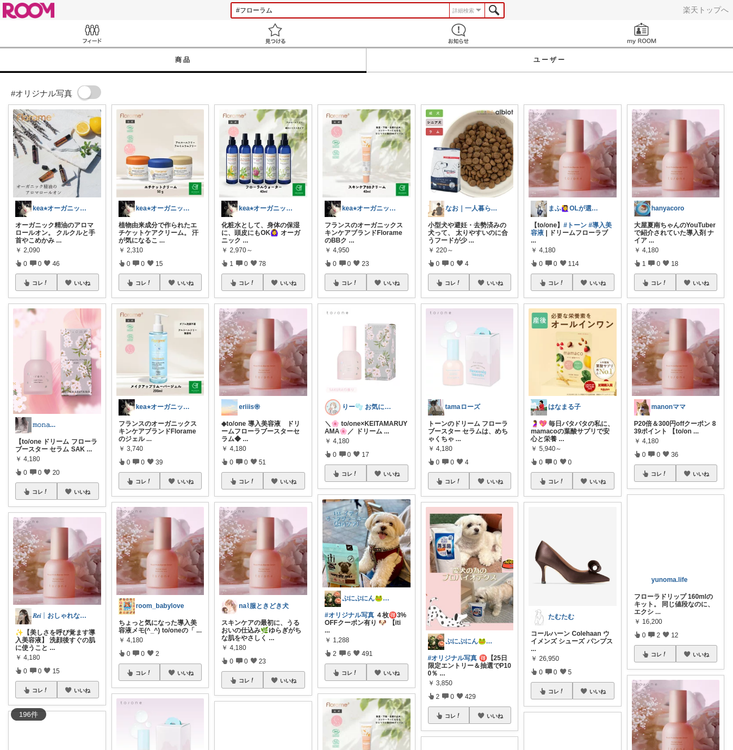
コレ (40, 283)
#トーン (575, 225)
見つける (274, 33)
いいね (82, 283)
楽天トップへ (706, 9)
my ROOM (641, 33)
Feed (91, 33)
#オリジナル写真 (349, 615)
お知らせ (458, 33)
